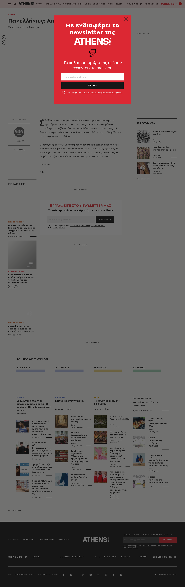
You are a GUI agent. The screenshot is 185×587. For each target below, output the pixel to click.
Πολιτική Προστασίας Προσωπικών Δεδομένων (102, 92)
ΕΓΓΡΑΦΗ (92, 85)
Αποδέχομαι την (95, 92)
